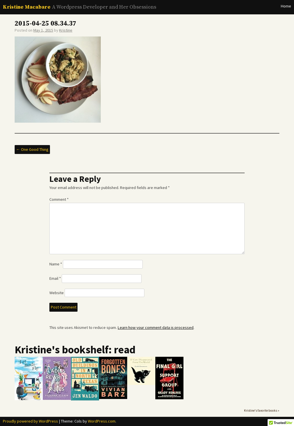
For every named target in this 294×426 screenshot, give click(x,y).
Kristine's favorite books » (261, 410)
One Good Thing (32, 149)
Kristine (65, 30)
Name (55, 264)
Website (56, 292)
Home (286, 6)
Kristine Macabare (27, 7)
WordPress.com (101, 421)
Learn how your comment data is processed (156, 327)
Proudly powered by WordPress (30, 421)
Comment (59, 199)
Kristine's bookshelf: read (75, 349)
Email (55, 278)
